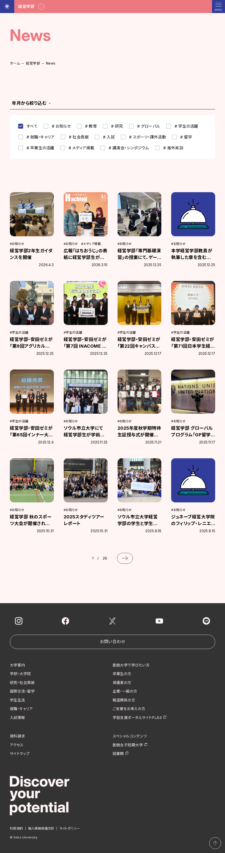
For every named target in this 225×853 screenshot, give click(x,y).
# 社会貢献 (74, 137)
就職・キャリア (21, 708)
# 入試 (104, 137)
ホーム (15, 63)
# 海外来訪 (169, 148)
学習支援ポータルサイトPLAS (137, 717)
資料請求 (17, 736)
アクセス (16, 745)
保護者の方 (122, 682)
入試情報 (17, 717)
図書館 (118, 753)
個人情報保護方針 (41, 828)
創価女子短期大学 (128, 745)
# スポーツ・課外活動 (143, 137)
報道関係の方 (124, 700)
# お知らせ (57, 126)
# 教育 (86, 126)
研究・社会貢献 (22, 682)
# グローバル (144, 126)
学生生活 (17, 700)
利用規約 (16, 828)
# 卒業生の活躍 (36, 148)
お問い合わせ (112, 641)
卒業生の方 (122, 673)
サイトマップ (20, 753)
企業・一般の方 (125, 691)
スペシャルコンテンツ (130, 736)
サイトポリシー (69, 828)
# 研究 (112, 126)
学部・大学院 (20, 673)
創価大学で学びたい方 (131, 665)
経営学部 (33, 63)
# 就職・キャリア (36, 137)
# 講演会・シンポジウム (125, 148)
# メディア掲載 (77, 148)
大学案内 (17, 665)
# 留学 (182, 137)
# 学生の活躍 (182, 126)
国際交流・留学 (22, 691)
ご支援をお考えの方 (129, 708)
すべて (28, 126)
